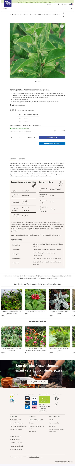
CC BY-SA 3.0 (41, 235)
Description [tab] (13, 159)
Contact (51, 420)
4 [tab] (39, 81)
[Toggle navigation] (2, 4)
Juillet (24, 208)
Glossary (31, 423)
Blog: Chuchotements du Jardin (36, 427)
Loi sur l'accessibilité (16, 430)
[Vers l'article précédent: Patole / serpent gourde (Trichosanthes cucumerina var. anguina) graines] (63, 16)
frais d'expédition (34, 457)
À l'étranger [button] (28, 131)
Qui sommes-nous (15, 420)
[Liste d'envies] (58, 4)
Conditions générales (16, 443)
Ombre (52, 189)
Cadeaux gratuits (54, 423)
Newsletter (32, 432)
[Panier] (64, 4)
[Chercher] (35, 8)
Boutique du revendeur (36, 420)
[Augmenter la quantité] (34, 137)
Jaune (24, 196)
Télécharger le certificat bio (43, 410)
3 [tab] (38, 81)
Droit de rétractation (16, 449)
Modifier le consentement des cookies (56, 431)
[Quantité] (19, 137)
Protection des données (17, 446)
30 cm (51, 202)
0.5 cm (52, 196)
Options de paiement (16, 423)
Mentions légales (15, 439)
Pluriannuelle (26, 204)
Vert (27, 196)
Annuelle (24, 201)
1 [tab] (35, 81)
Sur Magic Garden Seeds (37, 382)
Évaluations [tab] (22, 159)
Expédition (31, 111)
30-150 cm (25, 216)
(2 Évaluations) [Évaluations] (17, 105)
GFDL (34, 235)
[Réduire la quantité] (11, 137)
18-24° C (52, 209)
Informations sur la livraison (18, 426)
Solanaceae (25, 191)
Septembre (25, 211)
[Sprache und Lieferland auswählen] (71, 4)
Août (27, 208)
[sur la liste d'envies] (62, 26)
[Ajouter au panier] (11, 22)
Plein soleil (58, 189)
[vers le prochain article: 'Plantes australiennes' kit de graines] (63, 13)
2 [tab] (36, 81)
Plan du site (52, 426)
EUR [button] (48, 4)
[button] (54, 4)
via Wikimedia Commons (53, 235)
